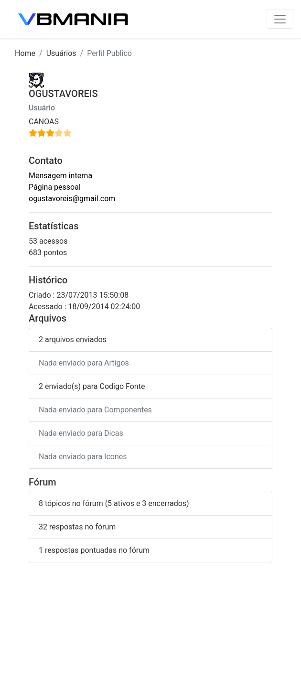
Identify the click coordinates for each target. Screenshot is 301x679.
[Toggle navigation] (280, 19)
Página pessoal (55, 187)
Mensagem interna (60, 175)
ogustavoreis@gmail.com (72, 198)
